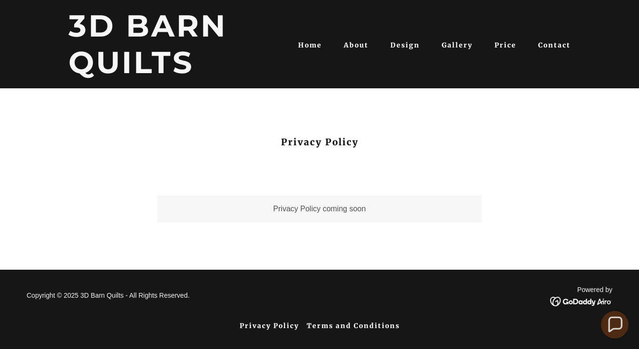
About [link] (356, 45)
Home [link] (310, 45)
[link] (156, 70)
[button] (615, 325)
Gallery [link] (457, 45)
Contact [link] (554, 45)
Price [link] (505, 45)
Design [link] (405, 45)
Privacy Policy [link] (269, 325)
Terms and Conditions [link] (353, 325)
